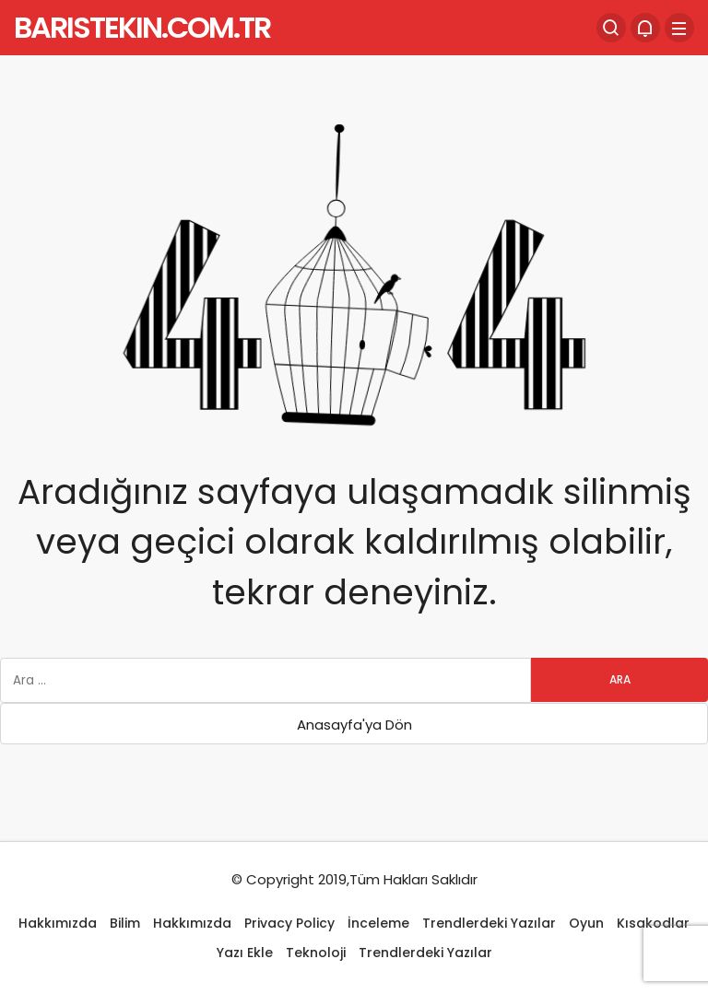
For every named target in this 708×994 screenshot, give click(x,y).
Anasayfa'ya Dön (354, 724)
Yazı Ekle (245, 952)
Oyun (586, 923)
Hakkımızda (57, 923)
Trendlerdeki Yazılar (489, 923)
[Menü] (679, 27)
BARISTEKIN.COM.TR (142, 27)
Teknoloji (316, 952)
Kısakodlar (653, 923)
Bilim (125, 923)
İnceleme (378, 923)
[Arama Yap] (611, 27)
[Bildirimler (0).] (645, 27)
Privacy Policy (289, 923)
